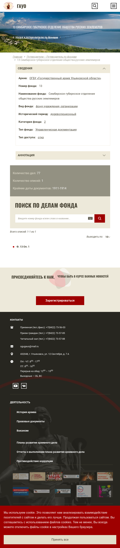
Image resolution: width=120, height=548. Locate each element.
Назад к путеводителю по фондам (37, 37)
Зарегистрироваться (60, 300)
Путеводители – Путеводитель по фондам (52, 56)
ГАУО (21, 6)
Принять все (59, 539)
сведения (25, 68)
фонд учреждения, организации (57, 106)
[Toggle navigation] (114, 6)
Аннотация (26, 155)
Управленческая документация (56, 129)
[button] (95, 6)
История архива (26, 412)
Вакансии (23, 430)
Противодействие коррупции (35, 461)
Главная (17, 56)
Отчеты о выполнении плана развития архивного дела (51, 451)
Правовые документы (31, 421)
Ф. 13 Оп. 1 (23, 246)
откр (41, 137)
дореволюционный (63, 114)
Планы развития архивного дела (37, 442)
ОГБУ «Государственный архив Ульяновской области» (65, 78)
